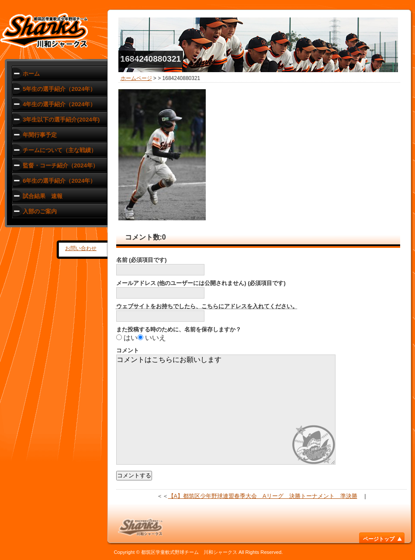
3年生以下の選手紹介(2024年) (61, 119)
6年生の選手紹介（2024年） (59, 180)
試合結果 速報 (42, 196)
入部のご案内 (40, 211)
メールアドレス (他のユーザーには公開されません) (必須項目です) (201, 283)
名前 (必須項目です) (141, 260)
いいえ (155, 337)
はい (131, 337)
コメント (127, 350)
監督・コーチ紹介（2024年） (60, 165)
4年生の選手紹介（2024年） (59, 104)
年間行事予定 (40, 135)
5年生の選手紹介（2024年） (59, 89)
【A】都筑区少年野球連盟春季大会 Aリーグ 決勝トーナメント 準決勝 (262, 496)
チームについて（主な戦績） (60, 150)
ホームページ (136, 78)
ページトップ (378, 539)
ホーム (31, 73)
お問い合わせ (81, 248)
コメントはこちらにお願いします (225, 410)
